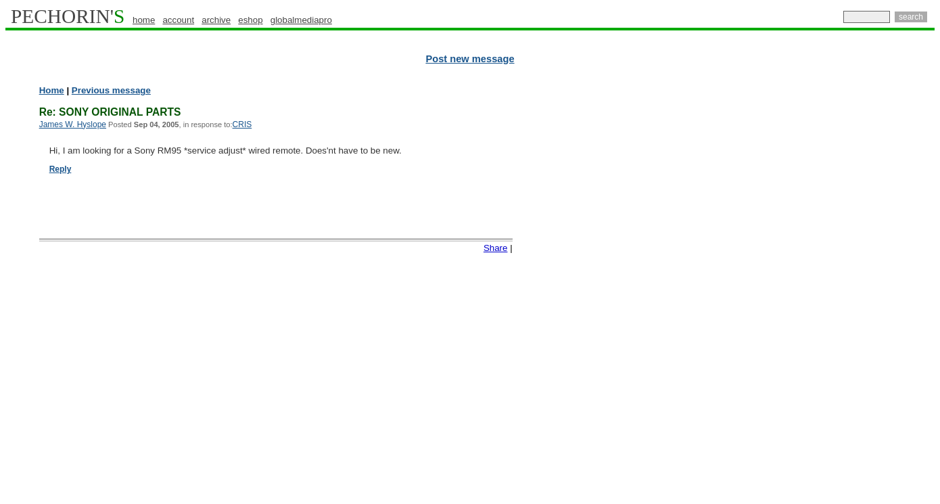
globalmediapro (301, 20)
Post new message (469, 58)
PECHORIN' (67, 16)
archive (216, 20)
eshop (250, 20)
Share (496, 248)
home (144, 20)
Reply (60, 169)
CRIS (242, 124)
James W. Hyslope (72, 124)
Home (51, 90)
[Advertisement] (876, 291)
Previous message (111, 90)
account (178, 20)
